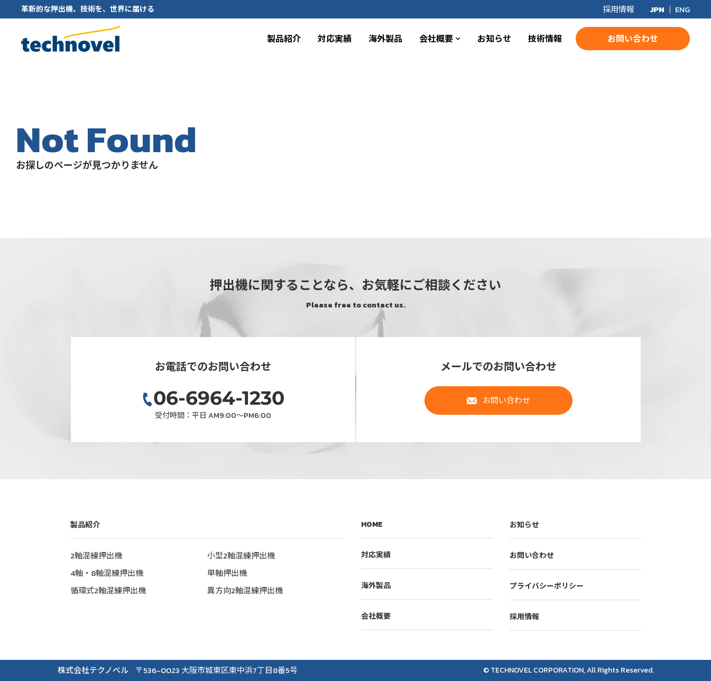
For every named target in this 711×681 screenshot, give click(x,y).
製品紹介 (284, 38)
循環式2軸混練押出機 (108, 590)
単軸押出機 (227, 573)
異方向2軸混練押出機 (245, 590)
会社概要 (436, 38)
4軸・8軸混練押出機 (106, 573)
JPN (657, 9)
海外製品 (385, 38)
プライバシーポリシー (547, 586)
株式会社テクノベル (70, 38)
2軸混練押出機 (96, 555)
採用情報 (618, 9)
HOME (372, 524)
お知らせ (494, 38)
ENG (682, 9)
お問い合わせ (632, 38)
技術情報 (545, 38)
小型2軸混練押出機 (241, 555)
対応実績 (335, 38)
